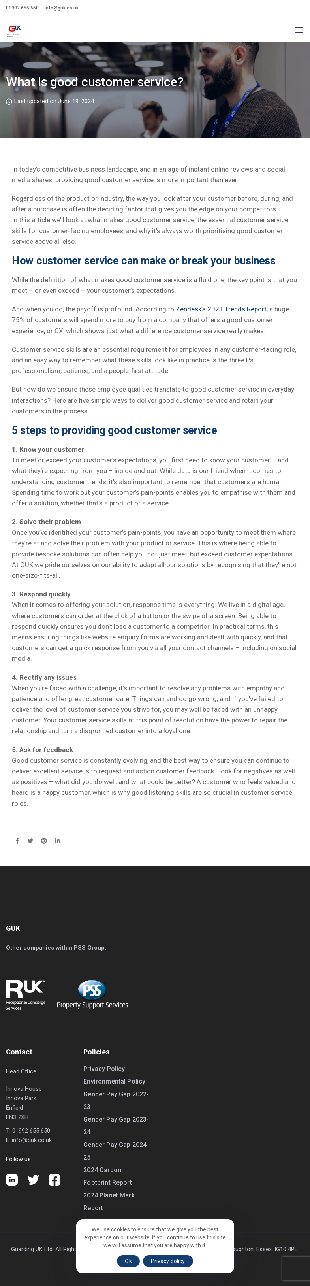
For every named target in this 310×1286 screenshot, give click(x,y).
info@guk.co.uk (62, 8)
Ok (128, 1261)
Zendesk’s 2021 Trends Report (221, 309)
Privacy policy (168, 1261)
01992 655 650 (22, 8)
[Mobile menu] (299, 30)
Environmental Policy (114, 1081)
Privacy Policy (104, 1069)
